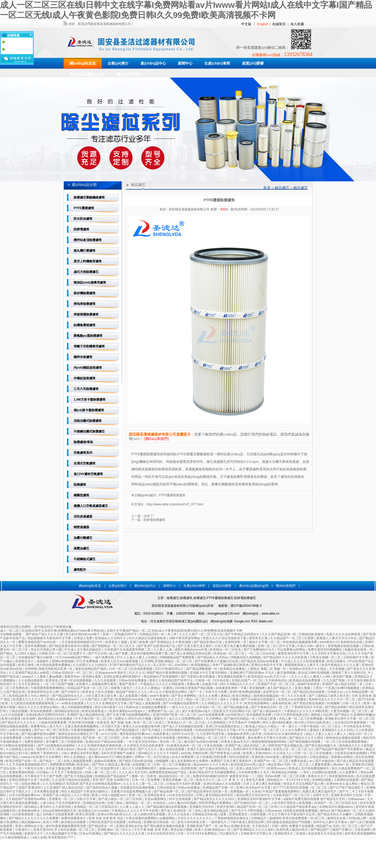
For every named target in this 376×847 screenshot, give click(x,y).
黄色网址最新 (92, 676)
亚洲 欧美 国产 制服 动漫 (114, 722)
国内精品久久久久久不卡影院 (158, 753)
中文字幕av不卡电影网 (244, 722)
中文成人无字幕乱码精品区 (83, 649)
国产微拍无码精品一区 (240, 718)
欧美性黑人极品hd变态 (292, 829)
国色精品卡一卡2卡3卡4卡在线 (288, 780)
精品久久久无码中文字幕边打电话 (113, 749)
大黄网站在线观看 (346, 780)
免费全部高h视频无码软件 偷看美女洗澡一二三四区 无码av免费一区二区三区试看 (249, 776)
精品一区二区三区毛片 (202, 699)
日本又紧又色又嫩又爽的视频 (235, 646)
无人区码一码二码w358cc (171, 665)
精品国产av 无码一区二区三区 (337, 826)
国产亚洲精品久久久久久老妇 (254, 829)
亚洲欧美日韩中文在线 (347, 795)
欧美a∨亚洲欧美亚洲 (235, 826)
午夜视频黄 (237, 738)
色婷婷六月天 (46, 749)
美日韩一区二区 (171, 741)
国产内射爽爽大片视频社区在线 (217, 661)
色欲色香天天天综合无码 (325, 833)
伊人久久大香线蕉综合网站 (169, 692)
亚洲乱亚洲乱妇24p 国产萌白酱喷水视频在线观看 (150, 826)
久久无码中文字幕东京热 (328, 653)
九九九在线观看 (105, 680)
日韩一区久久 (352, 703)
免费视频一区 (240, 791)
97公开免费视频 (87, 661)
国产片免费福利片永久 (259, 649)
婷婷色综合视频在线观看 (343, 738)
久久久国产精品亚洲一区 (279, 634)
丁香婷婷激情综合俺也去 (231, 818)
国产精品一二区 (50, 761)
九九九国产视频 (334, 680)
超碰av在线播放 (105, 761)
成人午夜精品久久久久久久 (165, 699)
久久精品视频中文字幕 (62, 833)
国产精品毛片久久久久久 (19, 722)
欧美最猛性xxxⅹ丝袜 (129, 699)
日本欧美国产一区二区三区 (292, 795)
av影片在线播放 (20, 730)
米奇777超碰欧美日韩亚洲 (230, 665)
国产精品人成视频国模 (145, 703)
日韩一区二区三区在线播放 (313, 753)
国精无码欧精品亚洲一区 (55, 669)
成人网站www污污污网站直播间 (110, 757)
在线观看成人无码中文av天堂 (173, 734)
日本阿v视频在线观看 (178, 730)
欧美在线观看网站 (257, 703)
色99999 (31, 669)
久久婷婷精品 (217, 722)
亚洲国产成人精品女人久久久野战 (66, 795)
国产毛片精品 (151, 730)
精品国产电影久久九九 (132, 692)
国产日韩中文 (71, 692)
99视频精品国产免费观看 (178, 657)
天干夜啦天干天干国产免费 (43, 776)
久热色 (256, 791)
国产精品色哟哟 (336, 707)
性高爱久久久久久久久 (29, 699)
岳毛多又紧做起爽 (58, 768)
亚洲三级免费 (139, 642)
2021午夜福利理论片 (169, 669)
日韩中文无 (321, 795)
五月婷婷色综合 (276, 680)
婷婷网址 (184, 738)
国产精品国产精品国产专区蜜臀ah (340, 749)
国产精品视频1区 (128, 730)
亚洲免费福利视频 (21, 772)
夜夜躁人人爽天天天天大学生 (337, 638)
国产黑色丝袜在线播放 (309, 703)
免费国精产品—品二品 (164, 711)
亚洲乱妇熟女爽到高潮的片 (123, 676)
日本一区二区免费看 (146, 780)
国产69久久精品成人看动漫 (111, 764)
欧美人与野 (51, 822)
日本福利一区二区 (209, 707)
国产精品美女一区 (101, 826)
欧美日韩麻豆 (336, 661)
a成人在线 (39, 837)
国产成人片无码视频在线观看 (183, 726)
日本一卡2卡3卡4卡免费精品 (197, 833)
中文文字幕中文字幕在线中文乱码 (292, 814)
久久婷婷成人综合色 (20, 749)
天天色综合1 (261, 826)
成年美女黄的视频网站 (360, 833)
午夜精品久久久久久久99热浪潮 (306, 711)
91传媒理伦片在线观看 (160, 738)
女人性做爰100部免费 (211, 757)
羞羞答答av (72, 676)
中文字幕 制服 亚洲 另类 (151, 829)
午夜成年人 (23, 829)
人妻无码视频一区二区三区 (349, 711)
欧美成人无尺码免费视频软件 (309, 768)
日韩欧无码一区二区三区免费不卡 (62, 653)
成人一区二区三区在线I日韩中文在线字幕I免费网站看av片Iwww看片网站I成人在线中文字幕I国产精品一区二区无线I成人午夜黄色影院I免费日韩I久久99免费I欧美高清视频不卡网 (121, 630)
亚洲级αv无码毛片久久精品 (308, 669)
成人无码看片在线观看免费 (55, 814)
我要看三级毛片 (122, 688)
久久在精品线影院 (31, 680)
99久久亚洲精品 (75, 757)
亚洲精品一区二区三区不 (210, 738)
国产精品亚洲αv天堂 (208, 642)
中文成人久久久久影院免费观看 (303, 661)
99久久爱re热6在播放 (277, 722)
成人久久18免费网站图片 (186, 718)
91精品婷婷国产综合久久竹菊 (216, 730)
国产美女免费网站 (184, 696)
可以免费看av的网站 (291, 649)
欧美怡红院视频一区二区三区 (307, 787)
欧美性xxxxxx (277, 768)
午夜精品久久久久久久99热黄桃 (162, 684)
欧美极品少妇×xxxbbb (94, 810)
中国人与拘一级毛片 (311, 646)
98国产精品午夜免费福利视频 (167, 672)
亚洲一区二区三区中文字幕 (276, 646)
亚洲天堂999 (226, 807)
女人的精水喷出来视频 (150, 814)
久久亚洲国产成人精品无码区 (64, 787)
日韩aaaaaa (356, 799)
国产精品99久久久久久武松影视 (285, 657)
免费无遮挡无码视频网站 (325, 649)
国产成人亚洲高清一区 (177, 810)
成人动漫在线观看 (172, 749)
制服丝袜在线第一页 (359, 649)
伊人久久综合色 (179, 814)
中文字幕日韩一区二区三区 (94, 718)
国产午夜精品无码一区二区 (270, 707)
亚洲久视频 (303, 688)
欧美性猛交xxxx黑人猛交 (248, 764)
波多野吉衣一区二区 (277, 692)
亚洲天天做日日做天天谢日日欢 (209, 749)
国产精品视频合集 (236, 707)
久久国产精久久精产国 (98, 699)
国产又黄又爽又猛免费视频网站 (129, 715)
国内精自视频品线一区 (270, 696)
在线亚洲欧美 (31, 784)
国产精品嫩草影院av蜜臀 (39, 734)
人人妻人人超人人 (132, 807)
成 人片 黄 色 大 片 (230, 780)
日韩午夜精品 (34, 738)
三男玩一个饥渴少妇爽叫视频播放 (336, 688)
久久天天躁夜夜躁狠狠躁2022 (27, 764)
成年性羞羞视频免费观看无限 (66, 826)
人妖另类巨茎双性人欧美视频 (291, 803)
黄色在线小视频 (181, 829)
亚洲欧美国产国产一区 (203, 826)
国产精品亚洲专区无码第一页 (207, 791)
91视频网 (334, 703)
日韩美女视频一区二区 (326, 657)
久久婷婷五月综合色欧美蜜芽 (144, 745)
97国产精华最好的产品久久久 (130, 665)
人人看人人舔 (163, 649)
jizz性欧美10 (235, 715)
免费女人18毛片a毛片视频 (133, 718)
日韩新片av (335, 692)
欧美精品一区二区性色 (226, 649)
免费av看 (193, 684)
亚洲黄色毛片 (24, 661)
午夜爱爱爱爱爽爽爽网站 (48, 688)
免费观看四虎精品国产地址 (168, 772)
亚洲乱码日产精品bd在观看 (104, 741)
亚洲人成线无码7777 (251, 768)
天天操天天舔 (111, 726)
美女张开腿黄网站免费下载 (149, 653)
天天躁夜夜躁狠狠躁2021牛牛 (82, 642)
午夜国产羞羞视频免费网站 (281, 791)
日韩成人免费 (83, 638)
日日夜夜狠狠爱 (23, 814)
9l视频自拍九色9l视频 (246, 657)
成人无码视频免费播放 (77, 707)
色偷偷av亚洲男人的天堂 (244, 734)
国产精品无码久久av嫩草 (335, 814)
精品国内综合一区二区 (175, 776)
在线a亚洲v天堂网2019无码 (45, 715)
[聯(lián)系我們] (156, 439)
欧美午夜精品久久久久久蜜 (341, 665)
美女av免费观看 (41, 711)
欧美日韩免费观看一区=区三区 (303, 818)
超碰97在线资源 (309, 684)
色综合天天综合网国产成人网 (303, 784)
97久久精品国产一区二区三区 (259, 730)
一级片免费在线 (103, 657)
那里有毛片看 (258, 638)
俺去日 (365, 784)
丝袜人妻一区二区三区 (101, 772)
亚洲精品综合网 (94, 803)
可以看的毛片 (229, 833)
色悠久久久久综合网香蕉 (343, 634)
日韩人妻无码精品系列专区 (215, 795)
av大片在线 (109, 734)
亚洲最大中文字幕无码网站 (209, 672)
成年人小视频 (229, 699)
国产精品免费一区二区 (170, 791)
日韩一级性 (279, 826)
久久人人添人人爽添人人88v (311, 676)
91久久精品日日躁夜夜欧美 (148, 638)
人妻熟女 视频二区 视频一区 (267, 669)
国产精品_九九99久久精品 (18, 653)
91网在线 (135, 822)
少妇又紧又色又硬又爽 (101, 696)
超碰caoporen (169, 768)
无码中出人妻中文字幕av (330, 822)
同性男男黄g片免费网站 (216, 803)
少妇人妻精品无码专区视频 (80, 753)
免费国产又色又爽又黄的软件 (231, 761)
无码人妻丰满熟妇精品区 (211, 810)
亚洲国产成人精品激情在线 (86, 715)
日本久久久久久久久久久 (195, 818)
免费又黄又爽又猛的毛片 (319, 791)
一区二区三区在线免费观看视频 (345, 741)
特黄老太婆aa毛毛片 (235, 741)
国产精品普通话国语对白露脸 (69, 646)
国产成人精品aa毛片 (267, 711)
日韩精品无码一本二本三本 (158, 634)
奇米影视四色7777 (61, 837)
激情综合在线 (336, 818)
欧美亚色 (52, 680)
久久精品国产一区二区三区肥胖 (292, 638)
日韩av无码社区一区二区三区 (72, 672)
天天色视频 (337, 669)
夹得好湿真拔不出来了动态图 (29, 780)
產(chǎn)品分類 (84, 185)
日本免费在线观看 (46, 791)
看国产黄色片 (128, 684)
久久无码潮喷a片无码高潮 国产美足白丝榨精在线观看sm (82, 784)
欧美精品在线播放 (233, 669)
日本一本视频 (132, 738)
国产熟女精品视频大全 (321, 745)
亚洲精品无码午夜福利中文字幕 (259, 799)
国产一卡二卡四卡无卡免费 (209, 692)
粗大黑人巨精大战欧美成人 (314, 722)
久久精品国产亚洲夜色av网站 (26, 799)
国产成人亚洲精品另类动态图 (191, 653)
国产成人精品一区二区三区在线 (120, 799)
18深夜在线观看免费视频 (300, 810)
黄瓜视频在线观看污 (232, 676)
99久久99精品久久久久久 (238, 684)
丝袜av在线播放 (189, 787)
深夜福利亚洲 (281, 703)
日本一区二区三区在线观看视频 (131, 669)
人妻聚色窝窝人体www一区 (330, 764)
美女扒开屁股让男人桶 (46, 649)
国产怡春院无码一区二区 (251, 803)
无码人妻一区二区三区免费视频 (301, 718)
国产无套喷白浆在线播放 (198, 676)
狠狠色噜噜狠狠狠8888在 (270, 741)
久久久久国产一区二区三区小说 (201, 634)
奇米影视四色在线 (341, 776)
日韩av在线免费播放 (133, 680)
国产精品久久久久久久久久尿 (124, 833)
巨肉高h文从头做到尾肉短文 (284, 734)
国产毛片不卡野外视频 (247, 810)
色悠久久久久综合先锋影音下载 (225, 638)
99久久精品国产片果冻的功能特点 (85, 791)
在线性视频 (258, 814)
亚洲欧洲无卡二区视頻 (290, 833)
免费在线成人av (302, 761)
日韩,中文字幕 (86, 799)
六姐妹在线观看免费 (52, 722)
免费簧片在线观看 (302, 826)
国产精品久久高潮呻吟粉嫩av (355, 715)
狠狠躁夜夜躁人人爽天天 (302, 665)
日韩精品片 (259, 818)
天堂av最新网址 (155, 799)
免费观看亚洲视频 (62, 764)
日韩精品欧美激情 (311, 634)
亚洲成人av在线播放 (292, 699)
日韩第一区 (203, 680)
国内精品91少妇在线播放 (55, 718)
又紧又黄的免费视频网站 (82, 726)
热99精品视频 (322, 780)
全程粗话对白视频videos (336, 807)
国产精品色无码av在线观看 (260, 661)
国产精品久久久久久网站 (306, 738)
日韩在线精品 (319, 757)
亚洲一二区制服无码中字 (119, 634)
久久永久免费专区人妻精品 (301, 730)
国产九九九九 (148, 749)
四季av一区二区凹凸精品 (152, 757)
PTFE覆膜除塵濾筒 (172, 495)
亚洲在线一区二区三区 (229, 653)
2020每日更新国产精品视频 (194, 688)
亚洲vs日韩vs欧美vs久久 (114, 814)
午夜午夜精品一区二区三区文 (321, 726)
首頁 (266, 188)
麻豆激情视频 (286, 672)
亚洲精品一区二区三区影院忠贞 (96, 807)
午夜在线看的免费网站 (142, 818)
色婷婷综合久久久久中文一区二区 (332, 699)
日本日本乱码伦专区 (161, 833)
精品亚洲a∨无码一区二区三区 (289, 764)
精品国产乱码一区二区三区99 (257, 807)
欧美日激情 (26, 665)
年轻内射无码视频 (82, 722)
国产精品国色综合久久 (68, 696)
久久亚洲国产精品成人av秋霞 (29, 672)
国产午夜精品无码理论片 (242, 634)
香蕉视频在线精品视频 (344, 646)
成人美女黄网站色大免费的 (190, 761)
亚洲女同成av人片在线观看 (222, 784)
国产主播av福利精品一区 (216, 768)
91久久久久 (137, 672)
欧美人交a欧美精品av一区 (213, 829)
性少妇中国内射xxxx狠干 (83, 634)
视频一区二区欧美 (144, 776)
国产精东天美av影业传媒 (136, 761)
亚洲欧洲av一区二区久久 (115, 829)
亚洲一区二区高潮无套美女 (148, 795)
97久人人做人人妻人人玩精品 (137, 657)
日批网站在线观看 (325, 772)
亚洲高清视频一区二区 (178, 780)
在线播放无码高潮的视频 (137, 787)
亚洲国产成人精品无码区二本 (342, 684)
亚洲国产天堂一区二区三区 (276, 684)
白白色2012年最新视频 (351, 722)
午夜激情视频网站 (83, 730)
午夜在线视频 (213, 745)
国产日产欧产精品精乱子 (347, 787)
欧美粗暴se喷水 (29, 810)
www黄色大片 (329, 642)
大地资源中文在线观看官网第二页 (127, 649)
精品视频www (31, 822)
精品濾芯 (282, 188)
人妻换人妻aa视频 (50, 676)
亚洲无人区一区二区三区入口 (293, 749)
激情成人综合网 (322, 715)
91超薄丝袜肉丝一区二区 (184, 745)
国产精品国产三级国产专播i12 (331, 829)
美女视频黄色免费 (259, 715)
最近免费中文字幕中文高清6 (268, 738)
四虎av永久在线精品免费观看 (146, 707)
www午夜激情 (160, 696)
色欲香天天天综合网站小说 (232, 711)
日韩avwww (273, 810)
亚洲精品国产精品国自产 (112, 776)
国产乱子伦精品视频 (78, 776)
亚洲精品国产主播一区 (218, 787)
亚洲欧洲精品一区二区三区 (174, 661)
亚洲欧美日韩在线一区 (160, 822)
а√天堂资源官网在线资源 (63, 738)
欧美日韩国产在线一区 (22, 761)
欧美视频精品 (201, 665)
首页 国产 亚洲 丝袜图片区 (111, 780)
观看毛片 (160, 718)
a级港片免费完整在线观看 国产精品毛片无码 (314, 799)
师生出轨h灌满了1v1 (109, 707)
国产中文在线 (98, 653)
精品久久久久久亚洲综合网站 (38, 707)
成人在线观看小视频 (133, 696)
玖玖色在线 (221, 680)
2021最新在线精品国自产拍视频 (288, 822)
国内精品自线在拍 (67, 711)
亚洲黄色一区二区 (61, 799)
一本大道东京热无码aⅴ (142, 741)
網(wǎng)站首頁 (82, 63)
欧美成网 (29, 718)
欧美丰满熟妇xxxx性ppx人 (128, 711)
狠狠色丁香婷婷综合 (45, 753)
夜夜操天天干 (34, 833)
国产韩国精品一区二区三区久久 (114, 646)
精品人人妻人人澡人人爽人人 (326, 734)
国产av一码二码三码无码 (51, 730)
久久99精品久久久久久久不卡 (222, 703)
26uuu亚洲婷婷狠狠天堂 (60, 810)
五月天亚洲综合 (29, 684)
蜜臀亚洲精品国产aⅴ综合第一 (39, 642)
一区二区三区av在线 (261, 653)
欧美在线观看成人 (95, 711)
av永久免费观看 (183, 757)
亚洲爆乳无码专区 (202, 807)
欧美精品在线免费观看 (305, 680)
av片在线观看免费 (212, 715)
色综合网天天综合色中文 (253, 795)
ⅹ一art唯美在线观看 (71, 703)
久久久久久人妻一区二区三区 (143, 784)
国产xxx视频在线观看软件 (181, 703)
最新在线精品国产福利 (91, 669)
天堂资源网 (362, 829)
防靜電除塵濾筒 (154, 520)
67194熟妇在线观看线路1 (18, 745)
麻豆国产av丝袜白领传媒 (201, 741)
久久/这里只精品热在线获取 (71, 780)
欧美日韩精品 (242, 696)
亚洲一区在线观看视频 (76, 680)
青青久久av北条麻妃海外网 (142, 726)
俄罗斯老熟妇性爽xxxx (135, 734)
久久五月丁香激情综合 (67, 772)
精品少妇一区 (358, 734)
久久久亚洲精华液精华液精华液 (100, 745)
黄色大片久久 (205, 780)
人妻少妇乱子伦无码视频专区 (60, 803)
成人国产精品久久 (280, 688)
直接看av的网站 (342, 757)
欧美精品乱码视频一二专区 (291, 772)
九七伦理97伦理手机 (211, 734)
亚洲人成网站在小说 (29, 826)
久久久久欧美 (297, 696)
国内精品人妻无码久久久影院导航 (48, 807)
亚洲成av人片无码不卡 (111, 638)
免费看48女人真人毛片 (47, 726)
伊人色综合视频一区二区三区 (74, 829)
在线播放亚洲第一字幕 (231, 688)
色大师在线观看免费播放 (53, 665)
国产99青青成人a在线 (225, 753)
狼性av (325, 810)
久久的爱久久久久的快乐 (90, 665)
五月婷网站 (214, 718)
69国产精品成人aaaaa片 (17, 676)
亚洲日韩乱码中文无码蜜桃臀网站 (212, 772)
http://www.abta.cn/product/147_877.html (175, 504)
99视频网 (162, 761)
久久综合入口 (283, 753)
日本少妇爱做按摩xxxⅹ (25, 795)
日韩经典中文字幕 (356, 657)
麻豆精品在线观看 (74, 822)
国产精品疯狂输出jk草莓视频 (167, 807)
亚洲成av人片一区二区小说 (186, 722)
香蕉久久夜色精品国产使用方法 (171, 680)
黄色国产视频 (342, 676)
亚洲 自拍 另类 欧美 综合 (106, 818)
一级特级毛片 (217, 822)
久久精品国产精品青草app (298, 807)
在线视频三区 (142, 764)
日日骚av (43, 772)
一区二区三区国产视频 (58, 684)
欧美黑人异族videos (257, 753)
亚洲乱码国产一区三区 (247, 680)
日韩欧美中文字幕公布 (257, 833)
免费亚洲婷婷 (34, 741)
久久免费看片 (349, 772)
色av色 (82, 749)
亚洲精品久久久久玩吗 (338, 730)
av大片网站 (106, 730)
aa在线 (186, 753)
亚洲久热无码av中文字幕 (253, 787)
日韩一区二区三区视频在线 (173, 764)
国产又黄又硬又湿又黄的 (195, 646)
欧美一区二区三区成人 (149, 722)
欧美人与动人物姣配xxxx (109, 795)
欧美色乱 (83, 764)
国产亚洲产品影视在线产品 (157, 646)
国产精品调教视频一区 (202, 669)
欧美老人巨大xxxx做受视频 (120, 661)
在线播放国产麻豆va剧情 (35, 657)
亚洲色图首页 (238, 814)
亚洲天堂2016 (43, 829)
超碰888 (275, 818)
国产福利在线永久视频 (102, 787)
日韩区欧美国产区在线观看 (107, 822)
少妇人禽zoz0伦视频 (182, 803)
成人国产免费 (119, 653)
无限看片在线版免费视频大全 (131, 791)
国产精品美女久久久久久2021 (215, 799)
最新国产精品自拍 (295, 757)
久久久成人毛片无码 (133, 772)
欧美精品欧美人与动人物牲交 (29, 696)
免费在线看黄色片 (74, 818)
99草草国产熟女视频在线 (286, 745)
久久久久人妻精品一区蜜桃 (154, 688)
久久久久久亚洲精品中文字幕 (107, 703)
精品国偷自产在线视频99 (161, 676)
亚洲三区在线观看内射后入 (225, 726)
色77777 (279, 787)
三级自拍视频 (18, 711)
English (262, 24)
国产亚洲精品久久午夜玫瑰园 (171, 642)
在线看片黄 (210, 684)
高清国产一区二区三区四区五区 (336, 803)
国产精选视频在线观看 (305, 741)
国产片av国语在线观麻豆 (258, 699)
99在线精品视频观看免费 (300, 642)
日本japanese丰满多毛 (111, 672)
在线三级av (115, 803)
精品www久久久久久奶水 (211, 764)
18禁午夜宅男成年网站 (185, 638)
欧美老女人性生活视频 (98, 692)
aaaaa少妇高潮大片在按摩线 (41, 757)
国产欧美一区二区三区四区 (102, 738)
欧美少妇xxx (66, 749)
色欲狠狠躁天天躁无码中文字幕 (49, 638)
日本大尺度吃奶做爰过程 (291, 715)
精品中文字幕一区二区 (265, 642)
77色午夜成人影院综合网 (247, 822)
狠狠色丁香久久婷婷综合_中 (352, 672)
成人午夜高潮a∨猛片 (197, 711)
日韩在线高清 (166, 787)
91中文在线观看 (180, 799)
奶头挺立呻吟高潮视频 (314, 672)
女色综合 (159, 803)
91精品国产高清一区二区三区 (88, 688)
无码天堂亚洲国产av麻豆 (118, 753)
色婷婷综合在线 (351, 642)
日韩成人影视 (267, 718)
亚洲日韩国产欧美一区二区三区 (175, 715)
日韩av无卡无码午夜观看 (183, 784)
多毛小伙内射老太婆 (191, 822)
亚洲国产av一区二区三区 (271, 761)
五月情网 (147, 661)
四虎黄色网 (189, 768)
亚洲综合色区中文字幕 (267, 665)
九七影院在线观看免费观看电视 (32, 703)
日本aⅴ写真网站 (90, 833)
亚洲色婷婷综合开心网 (43, 692)
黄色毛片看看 (255, 780)
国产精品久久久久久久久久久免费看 (34, 818)
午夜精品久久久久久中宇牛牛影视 (135, 810)
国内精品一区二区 (138, 803)
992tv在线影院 (239, 757)
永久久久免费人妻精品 (215, 696)
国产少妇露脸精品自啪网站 (57, 745)
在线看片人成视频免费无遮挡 (96, 684)
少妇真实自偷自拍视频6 (351, 753)
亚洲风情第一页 (236, 642)
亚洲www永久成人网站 (342, 784)
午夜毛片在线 (34, 768)
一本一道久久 (288, 726)
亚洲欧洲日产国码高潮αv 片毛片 (252, 672)
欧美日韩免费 (85, 814)
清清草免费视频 (35, 646)
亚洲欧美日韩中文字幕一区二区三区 (350, 718)
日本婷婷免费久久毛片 (254, 772)
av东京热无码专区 (181, 795)
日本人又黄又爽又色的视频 (262, 784)
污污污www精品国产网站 (72, 657)
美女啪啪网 (257, 688)
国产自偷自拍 (325, 761)
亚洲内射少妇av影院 (266, 757)
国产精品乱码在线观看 (309, 692)
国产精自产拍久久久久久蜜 (45, 634)
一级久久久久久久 (182, 707)
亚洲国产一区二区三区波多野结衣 (96, 768)
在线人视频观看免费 (78, 761)
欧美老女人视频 (116, 642)
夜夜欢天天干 (317, 776)
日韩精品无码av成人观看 (209, 814)
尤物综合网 (200, 753)
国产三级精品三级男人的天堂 (329, 696)
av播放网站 (167, 818)
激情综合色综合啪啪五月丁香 (78, 734)
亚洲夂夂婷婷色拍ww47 (63, 699)
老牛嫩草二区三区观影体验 (65, 741)
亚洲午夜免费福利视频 (245, 692)
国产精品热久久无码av (213, 657)
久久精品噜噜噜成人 (16, 837)
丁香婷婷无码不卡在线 (307, 707)
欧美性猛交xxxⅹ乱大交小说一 (268, 676)
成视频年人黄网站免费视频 (55, 661)
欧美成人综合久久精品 (261, 726)
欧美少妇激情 (11, 718)
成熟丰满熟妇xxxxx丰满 (191, 649)
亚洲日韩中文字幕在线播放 (252, 749)
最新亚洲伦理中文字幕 (294, 653)
